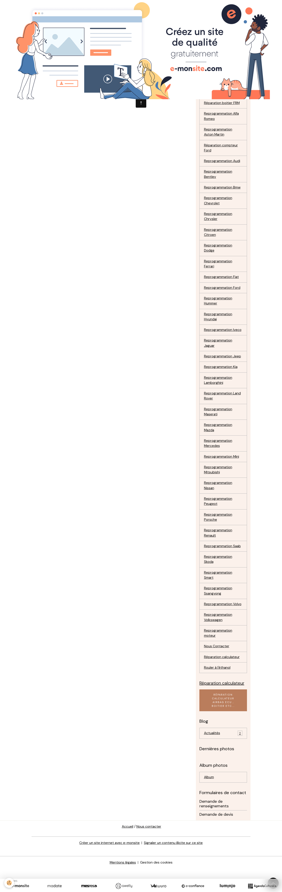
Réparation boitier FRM (222, 105)
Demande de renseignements (214, 827)
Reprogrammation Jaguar (218, 355)
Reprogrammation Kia (221, 379)
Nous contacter (149, 850)
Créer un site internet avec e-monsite (109, 866)
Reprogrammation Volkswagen (218, 639)
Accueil (127, 850)
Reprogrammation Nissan (218, 500)
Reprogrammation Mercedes (218, 457)
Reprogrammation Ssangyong (218, 607)
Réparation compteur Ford (221, 150)
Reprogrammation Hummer (218, 306)
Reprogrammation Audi (222, 164)
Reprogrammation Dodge (218, 253)
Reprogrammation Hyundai (218, 322)
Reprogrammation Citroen (218, 236)
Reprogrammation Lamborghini (218, 392)
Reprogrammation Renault (218, 548)
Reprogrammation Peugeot (218, 516)
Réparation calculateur (222, 679)
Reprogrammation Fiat (222, 282)
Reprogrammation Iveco (218, 338)
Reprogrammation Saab (223, 561)
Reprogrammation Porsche (218, 532)
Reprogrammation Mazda (218, 441)
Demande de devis (216, 837)
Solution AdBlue (216, 94)
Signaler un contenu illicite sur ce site (173, 866)
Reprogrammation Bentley (218, 177)
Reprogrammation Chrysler (218, 220)
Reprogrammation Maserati (218, 424)
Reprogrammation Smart (218, 591)
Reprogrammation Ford (222, 293)
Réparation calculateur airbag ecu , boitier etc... (223, 723)
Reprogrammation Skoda (218, 575)
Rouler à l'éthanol (217, 690)
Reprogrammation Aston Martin (218, 134)
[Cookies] (9, 883)
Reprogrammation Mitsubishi (218, 484)
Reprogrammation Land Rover (223, 408)
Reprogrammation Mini (222, 470)
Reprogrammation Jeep (223, 368)
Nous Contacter (217, 668)
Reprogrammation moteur (218, 655)
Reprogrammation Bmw (222, 190)
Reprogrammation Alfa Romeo (222, 118)
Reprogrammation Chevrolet (218, 204)
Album (209, 800)
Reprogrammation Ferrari (218, 269)
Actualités (223, 756)
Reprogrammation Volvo (218, 623)
